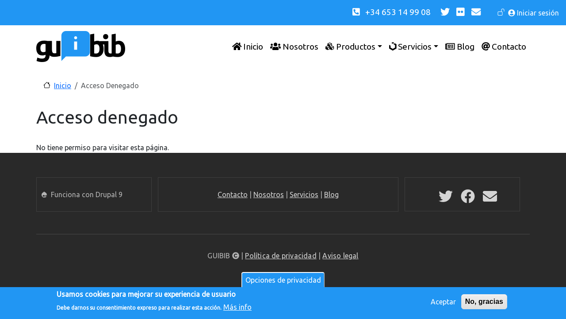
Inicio (62, 85)
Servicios (304, 194)
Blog (331, 194)
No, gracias (484, 303)
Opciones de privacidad (283, 281)
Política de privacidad (280, 256)
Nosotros (268, 194)
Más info (237, 308)
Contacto (233, 194)
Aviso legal (340, 256)
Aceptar (443, 303)
